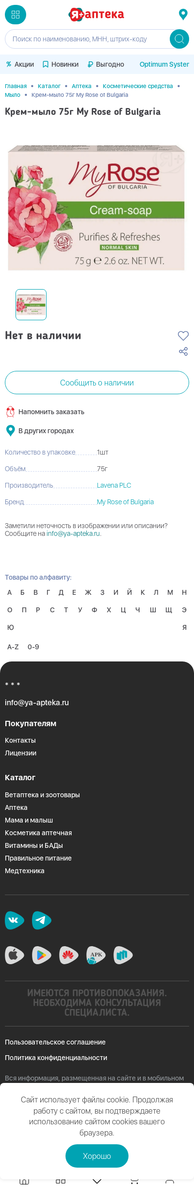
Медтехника (25, 871)
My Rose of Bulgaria (125, 502)
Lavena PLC (114, 485)
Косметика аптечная (38, 833)
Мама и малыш (29, 820)
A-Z (13, 647)
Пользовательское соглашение (55, 1042)
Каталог (49, 86)
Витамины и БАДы (34, 845)
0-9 (33, 647)
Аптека (82, 86)
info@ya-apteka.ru (73, 533)
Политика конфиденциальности (56, 1058)
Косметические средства (138, 86)
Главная (16, 86)
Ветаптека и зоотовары (42, 795)
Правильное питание (38, 858)
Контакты (20, 740)
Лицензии (20, 753)
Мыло (12, 95)
